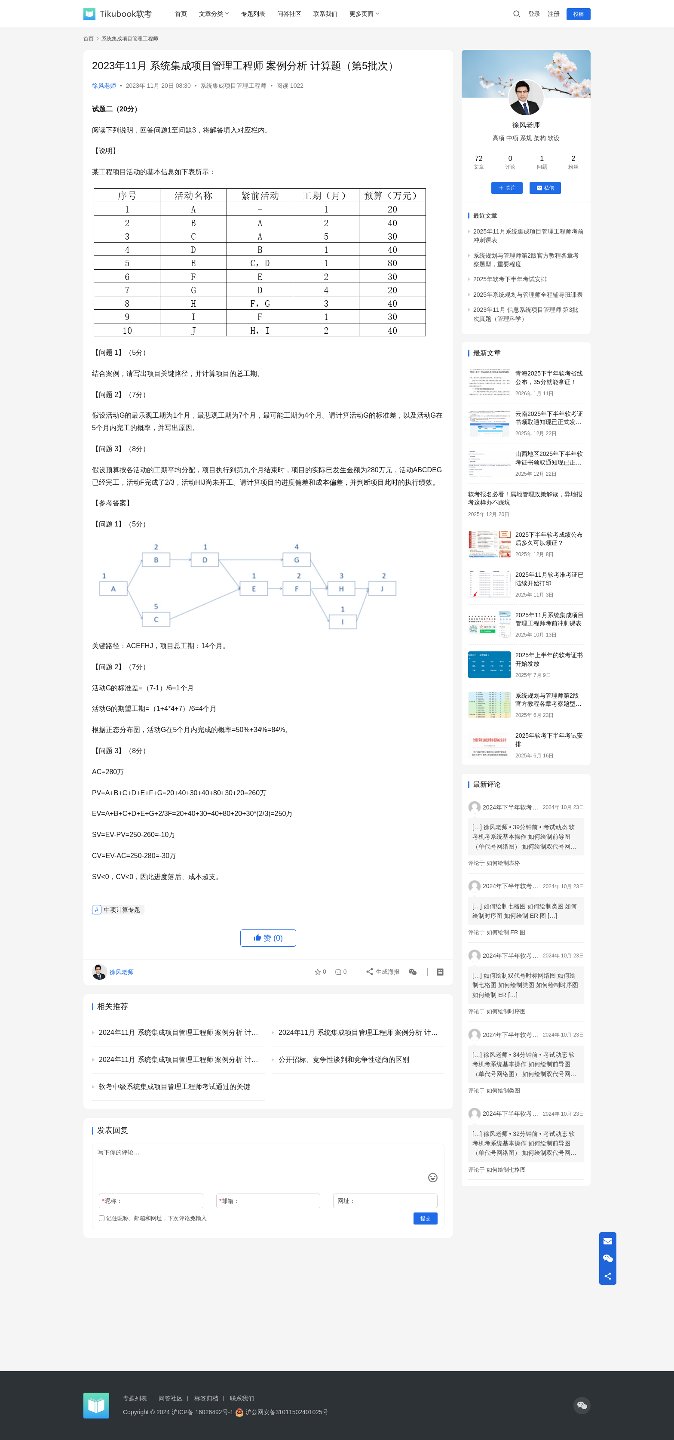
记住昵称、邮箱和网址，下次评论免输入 (153, 1218)
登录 (534, 13)
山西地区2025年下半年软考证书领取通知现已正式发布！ (549, 462)
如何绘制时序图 (506, 1011)
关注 (507, 188)
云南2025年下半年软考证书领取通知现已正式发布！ (549, 422)
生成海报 (382, 972)
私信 (545, 188)
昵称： (112, 1200)
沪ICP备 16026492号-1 (202, 1412)
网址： (346, 1200)
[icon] (582, 1405)
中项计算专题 (122, 909)
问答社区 (289, 13)
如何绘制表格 (503, 863)
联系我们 (325, 13)
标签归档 (206, 1398)
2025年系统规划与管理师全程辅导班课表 (528, 294)
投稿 (578, 14)
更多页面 (361, 13)
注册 (554, 13)
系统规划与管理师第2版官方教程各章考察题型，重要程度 (548, 704)
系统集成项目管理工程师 (233, 85)
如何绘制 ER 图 (506, 932)
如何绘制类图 (503, 1090)
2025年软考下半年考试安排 (510, 279)
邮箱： (229, 1200)
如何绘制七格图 (506, 1169)
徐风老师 (104, 85)
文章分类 (211, 13)
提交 (425, 1218)
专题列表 (253, 13)
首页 (181, 13)
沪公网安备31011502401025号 (281, 1412)
